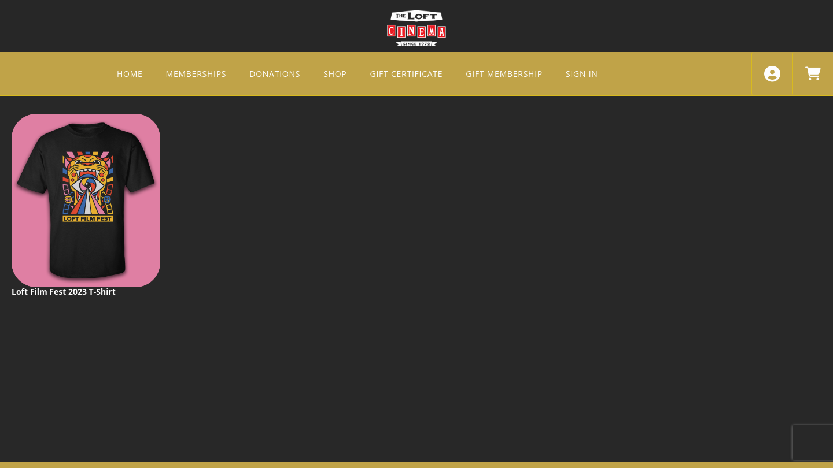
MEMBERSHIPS (196, 73)
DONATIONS (274, 73)
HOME (130, 73)
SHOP (335, 73)
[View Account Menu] (772, 73)
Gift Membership (504, 73)
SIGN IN (582, 73)
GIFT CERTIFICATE (406, 73)
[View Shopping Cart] (812, 73)
